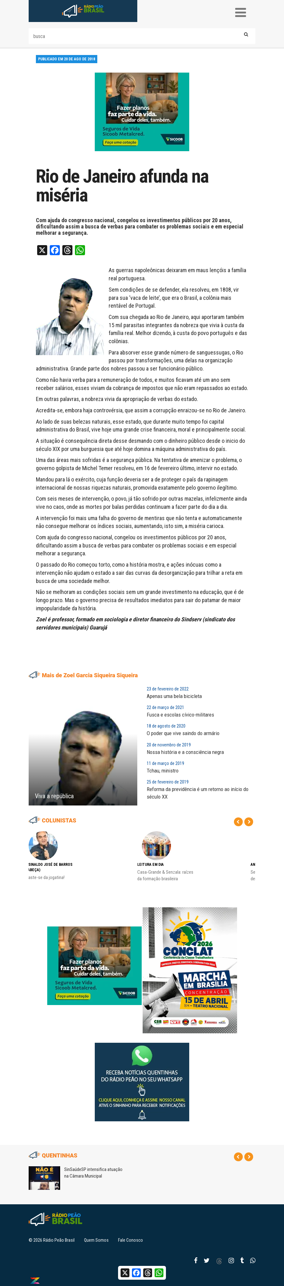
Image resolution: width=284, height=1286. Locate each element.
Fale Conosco (130, 1240)
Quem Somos (96, 1240)
